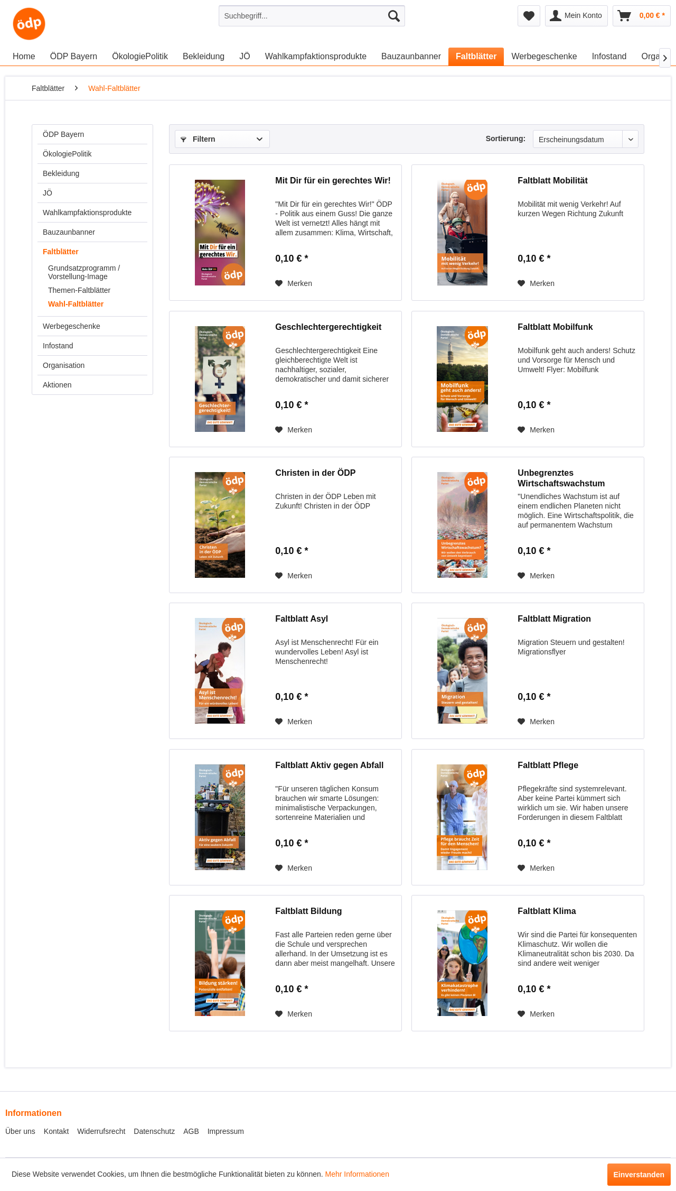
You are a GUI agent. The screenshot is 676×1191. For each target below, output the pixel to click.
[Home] (24, 57)
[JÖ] (244, 57)
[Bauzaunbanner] (411, 57)
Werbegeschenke (71, 326)
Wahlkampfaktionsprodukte (87, 212)
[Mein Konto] (576, 15)
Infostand (58, 345)
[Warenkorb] (642, 15)
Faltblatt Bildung (308, 911)
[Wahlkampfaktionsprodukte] (316, 57)
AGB (191, 1131)
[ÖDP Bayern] (74, 57)
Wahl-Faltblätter (76, 304)
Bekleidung (61, 173)
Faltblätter (61, 251)
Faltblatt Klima (547, 911)
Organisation (63, 365)
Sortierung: (505, 138)
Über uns (20, 1131)
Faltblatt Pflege (548, 765)
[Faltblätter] (476, 57)
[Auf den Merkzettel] (293, 283)
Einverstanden (639, 1174)
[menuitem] (312, 15)
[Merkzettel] (529, 15)
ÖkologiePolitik (67, 154)
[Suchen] (394, 15)
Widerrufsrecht (101, 1131)
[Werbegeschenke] (544, 57)
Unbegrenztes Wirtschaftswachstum (561, 478)
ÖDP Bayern (63, 134)
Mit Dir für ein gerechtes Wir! (333, 180)
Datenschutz (154, 1131)
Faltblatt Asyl (301, 618)
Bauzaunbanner (69, 232)
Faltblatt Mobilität (552, 180)
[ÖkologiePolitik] (140, 57)
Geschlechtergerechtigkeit (328, 326)
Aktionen (57, 385)
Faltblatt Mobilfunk (555, 326)
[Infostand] (609, 57)
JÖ (47, 193)
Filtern (198, 139)
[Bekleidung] (203, 57)
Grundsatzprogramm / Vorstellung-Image (84, 272)
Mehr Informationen (357, 1174)
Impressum (226, 1131)
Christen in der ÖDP (315, 472)
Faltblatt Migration (554, 618)
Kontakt (56, 1131)
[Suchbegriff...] (312, 15)
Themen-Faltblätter (79, 290)
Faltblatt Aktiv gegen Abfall (329, 765)
